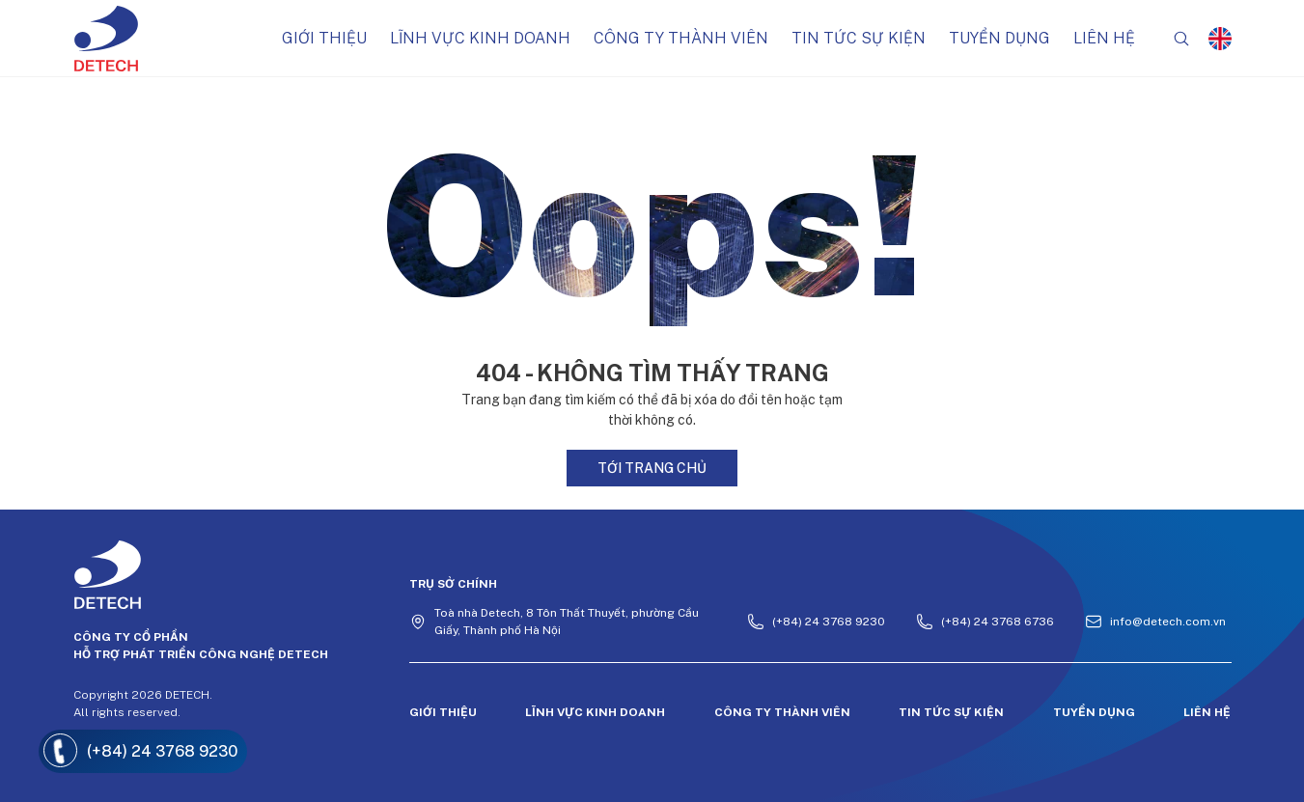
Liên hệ (1104, 38)
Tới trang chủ (652, 468)
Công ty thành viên (681, 38)
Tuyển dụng (999, 38)
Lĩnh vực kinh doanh (480, 38)
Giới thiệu (324, 38)
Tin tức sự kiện (858, 38)
